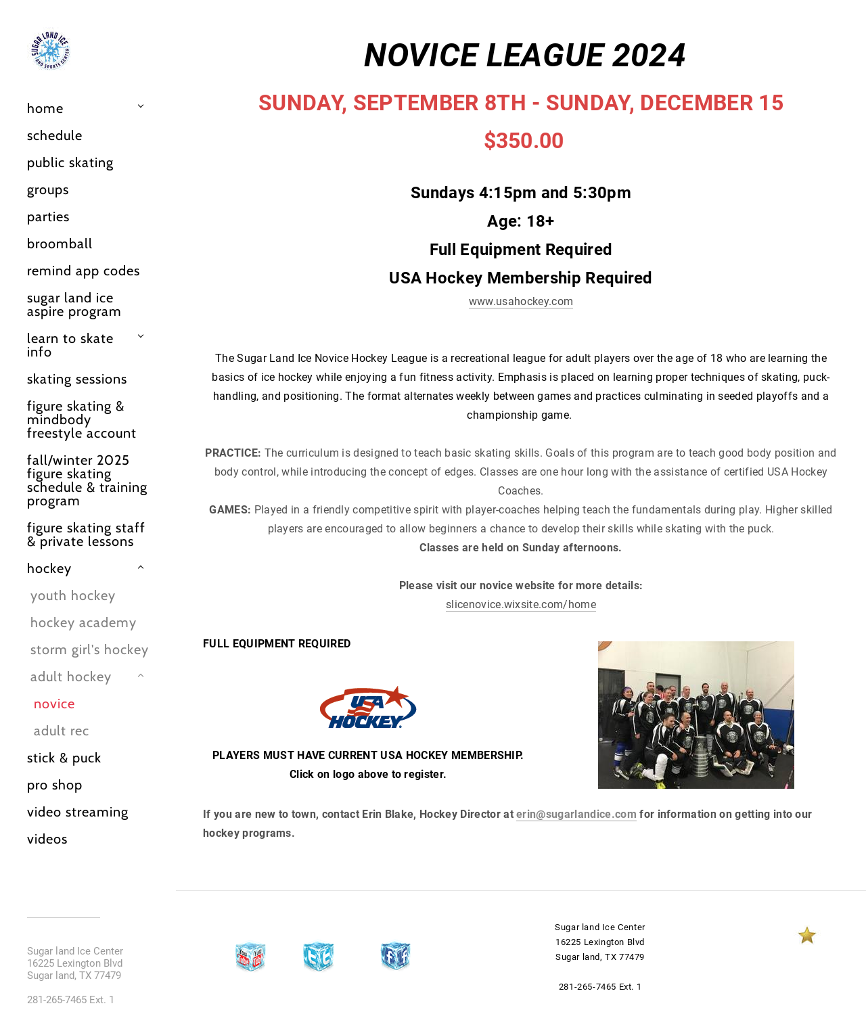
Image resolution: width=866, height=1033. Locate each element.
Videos (47, 839)
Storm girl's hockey (89, 649)
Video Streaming (78, 812)
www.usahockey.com (521, 301)
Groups (48, 189)
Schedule (55, 135)
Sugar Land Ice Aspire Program (74, 304)
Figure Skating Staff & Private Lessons (86, 534)
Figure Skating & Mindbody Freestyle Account (82, 419)
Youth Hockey (73, 595)
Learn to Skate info (70, 345)
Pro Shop (55, 785)
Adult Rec (61, 730)
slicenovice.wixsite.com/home (521, 604)
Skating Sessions (77, 379)
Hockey (49, 568)
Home (45, 108)
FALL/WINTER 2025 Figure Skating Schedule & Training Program (87, 480)
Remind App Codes (83, 270)
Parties (48, 216)
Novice (54, 703)
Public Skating (70, 162)
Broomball (60, 243)
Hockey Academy (83, 622)
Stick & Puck (64, 758)
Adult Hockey (71, 676)
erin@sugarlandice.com (576, 814)
